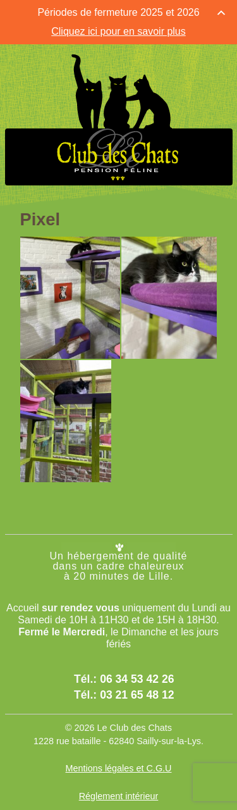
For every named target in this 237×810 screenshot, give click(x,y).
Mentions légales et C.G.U (119, 768)
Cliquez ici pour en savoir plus (118, 31)
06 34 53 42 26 (137, 679)
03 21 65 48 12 (137, 694)
